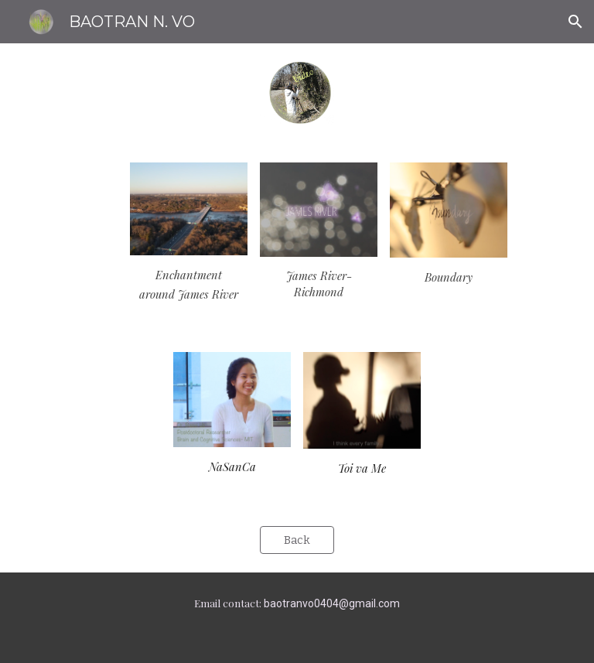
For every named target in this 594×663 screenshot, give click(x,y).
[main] (188, 285)
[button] (575, 21)
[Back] (297, 540)
